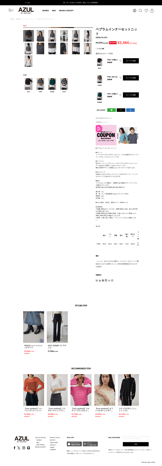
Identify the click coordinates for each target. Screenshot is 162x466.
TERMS (52, 447)
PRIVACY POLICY (55, 437)
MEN (54, 10)
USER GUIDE (54, 442)
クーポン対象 (100, 48)
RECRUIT (52, 440)
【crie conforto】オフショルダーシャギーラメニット (104, 411)
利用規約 (130, 450)
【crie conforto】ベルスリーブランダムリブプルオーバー (80, 411)
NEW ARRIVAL (40, 444)
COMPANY (53, 449)
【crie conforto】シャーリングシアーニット (33, 410)
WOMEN (45, 10)
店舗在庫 (109, 62)
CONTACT (53, 445)
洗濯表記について (102, 122)
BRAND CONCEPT (66, 10)
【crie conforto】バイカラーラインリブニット (57, 411)
